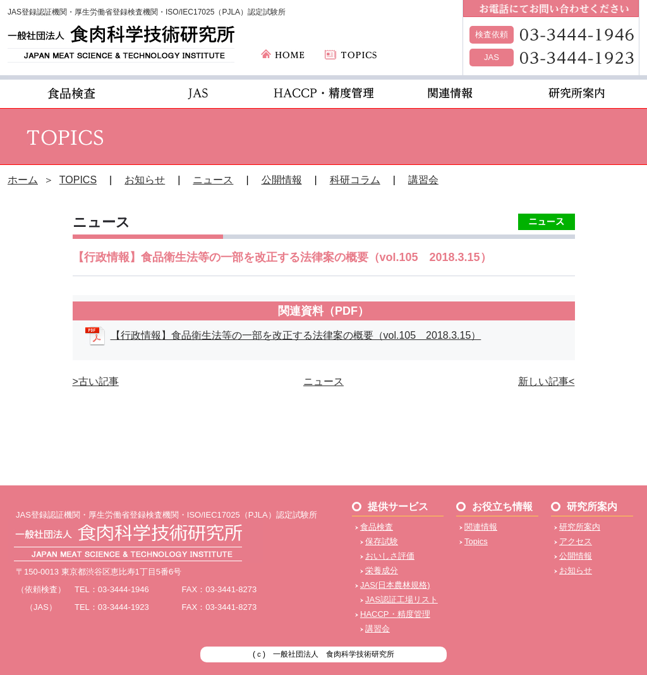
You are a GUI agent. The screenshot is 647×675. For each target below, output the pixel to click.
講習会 (423, 179)
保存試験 (381, 541)
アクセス (575, 541)
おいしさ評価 (389, 556)
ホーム (23, 179)
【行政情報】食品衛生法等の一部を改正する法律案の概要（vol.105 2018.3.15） (296, 335)
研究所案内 (579, 527)
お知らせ (144, 179)
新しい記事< (546, 381)
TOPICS (78, 179)
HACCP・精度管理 (395, 614)
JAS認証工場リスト (401, 599)
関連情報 (480, 527)
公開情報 (282, 179)
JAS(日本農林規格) (395, 585)
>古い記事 (96, 381)
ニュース (213, 179)
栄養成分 (381, 570)
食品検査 (376, 527)
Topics (476, 541)
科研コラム (355, 179)
